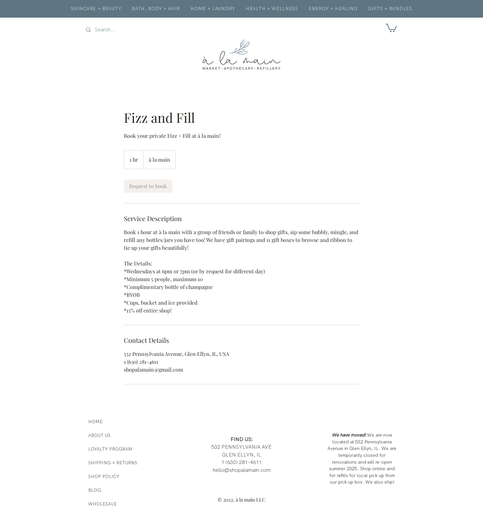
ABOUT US (99, 435)
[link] (148, 186)
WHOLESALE (102, 504)
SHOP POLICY (103, 476)
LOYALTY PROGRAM (110, 449)
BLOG (94, 490)
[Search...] (113, 30)
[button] (391, 27)
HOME (95, 421)
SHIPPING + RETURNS (112, 463)
